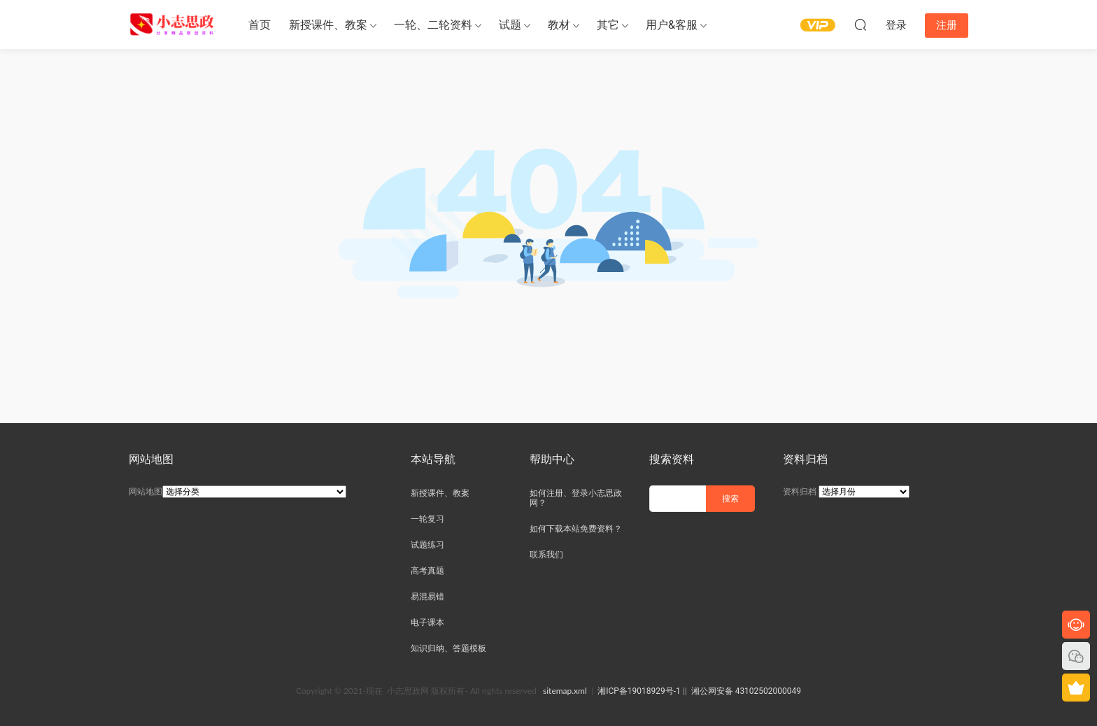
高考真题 (427, 571)
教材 (559, 24)
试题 (510, 24)
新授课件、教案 (328, 24)
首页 (259, 24)
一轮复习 (427, 519)
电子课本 (427, 622)
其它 (608, 24)
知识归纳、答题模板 (448, 648)
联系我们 (546, 555)
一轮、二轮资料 (433, 24)
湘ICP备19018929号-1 (639, 691)
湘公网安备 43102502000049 (746, 691)
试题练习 (427, 545)
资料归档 (799, 492)
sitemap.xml (565, 690)
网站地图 (145, 492)
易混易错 (427, 597)
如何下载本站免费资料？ (576, 529)
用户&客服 (672, 24)
